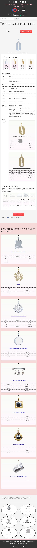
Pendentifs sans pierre (26, 497)
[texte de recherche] (7, 19)
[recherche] (16, 19)
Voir (6, 68)
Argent (10, 80)
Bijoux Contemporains (9, 497)
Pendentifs (17, 497)
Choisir (12, 205)
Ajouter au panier (26, 31)
